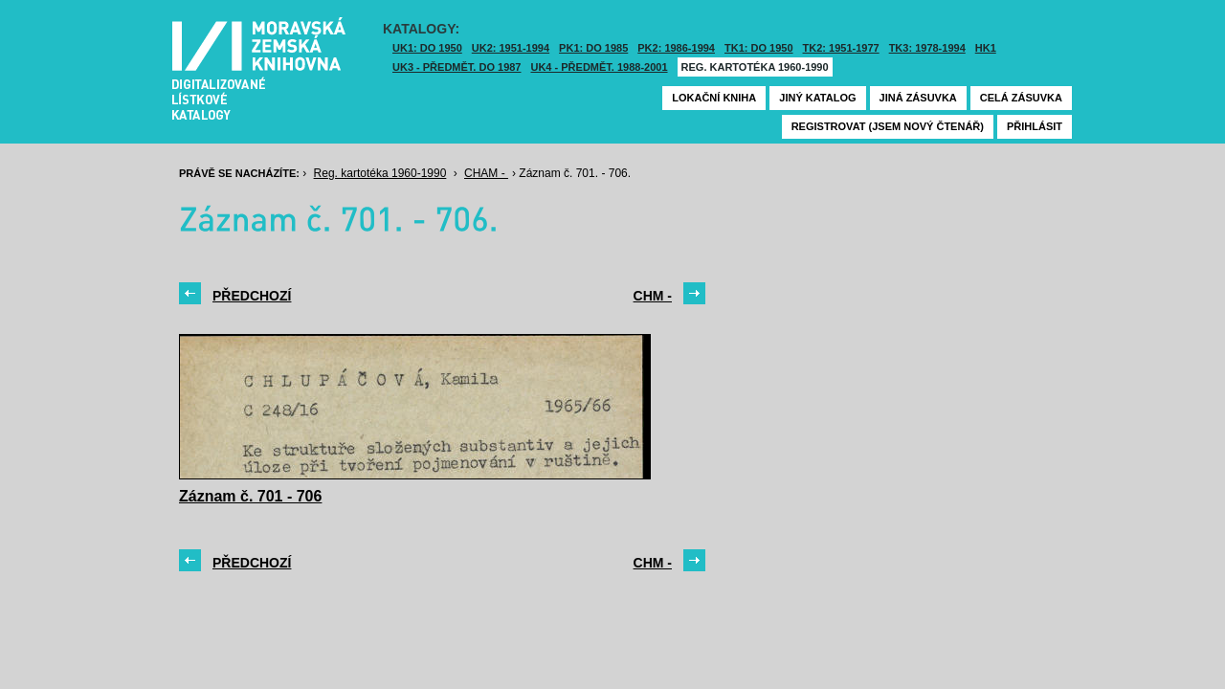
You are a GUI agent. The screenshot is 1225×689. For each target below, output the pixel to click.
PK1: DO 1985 (593, 48)
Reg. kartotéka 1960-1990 (755, 67)
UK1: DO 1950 (427, 48)
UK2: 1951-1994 (510, 48)
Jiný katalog (817, 97)
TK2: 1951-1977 (841, 48)
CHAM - (486, 173)
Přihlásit (1034, 126)
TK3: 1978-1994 (927, 48)
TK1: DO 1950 (758, 48)
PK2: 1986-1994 (676, 48)
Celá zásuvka (1021, 97)
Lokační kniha (714, 97)
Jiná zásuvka (918, 97)
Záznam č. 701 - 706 (250, 496)
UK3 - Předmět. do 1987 (456, 67)
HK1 (985, 48)
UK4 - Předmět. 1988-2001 (598, 67)
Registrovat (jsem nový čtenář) (887, 126)
